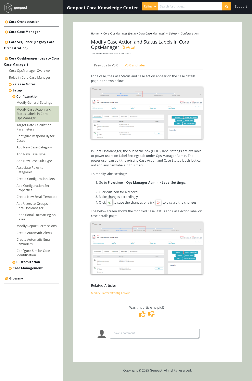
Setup (17, 90)
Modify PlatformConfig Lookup (111, 293)
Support (241, 6)
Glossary (16, 278)
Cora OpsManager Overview (29, 70)
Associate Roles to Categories (30, 169)
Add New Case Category (34, 147)
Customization (28, 262)
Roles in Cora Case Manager (29, 77)
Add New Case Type (31, 154)
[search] (190, 6)
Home (95, 33)
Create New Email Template (37, 197)
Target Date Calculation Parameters (34, 127)
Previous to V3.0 (106, 65)
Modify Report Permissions (37, 226)
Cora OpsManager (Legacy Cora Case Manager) (134, 33)
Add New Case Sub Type (34, 161)
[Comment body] (155, 334)
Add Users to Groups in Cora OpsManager (34, 205)
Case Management (28, 268)
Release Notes (24, 84)
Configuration (27, 96)
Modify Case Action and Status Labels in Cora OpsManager (34, 113)
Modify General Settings (34, 102)
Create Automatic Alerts (34, 233)
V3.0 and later (135, 65)
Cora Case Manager (24, 32)
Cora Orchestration (24, 22)
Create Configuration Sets (36, 179)
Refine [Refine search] (150, 6)
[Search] (226, 6)
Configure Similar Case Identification (33, 253)
